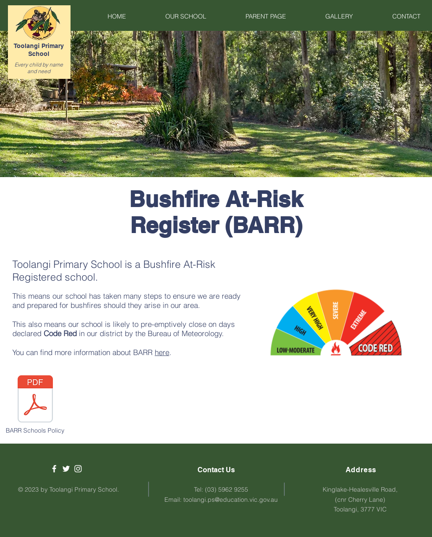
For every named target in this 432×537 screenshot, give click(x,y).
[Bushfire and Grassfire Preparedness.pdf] (35, 400)
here (162, 352)
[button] (173, 16)
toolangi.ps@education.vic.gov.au (230, 500)
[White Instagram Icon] (78, 469)
